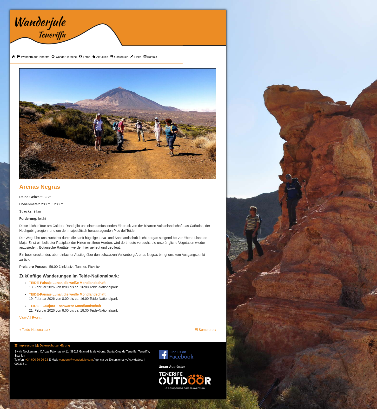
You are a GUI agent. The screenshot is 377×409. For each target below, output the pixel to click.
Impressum (24, 345)
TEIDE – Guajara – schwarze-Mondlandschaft (65, 306)
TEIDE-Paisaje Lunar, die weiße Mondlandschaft (67, 283)
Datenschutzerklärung (53, 345)
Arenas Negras (39, 186)
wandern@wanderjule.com (76, 359)
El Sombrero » (205, 330)
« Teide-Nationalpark (34, 330)
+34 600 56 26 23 (36, 359)
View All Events (30, 318)
